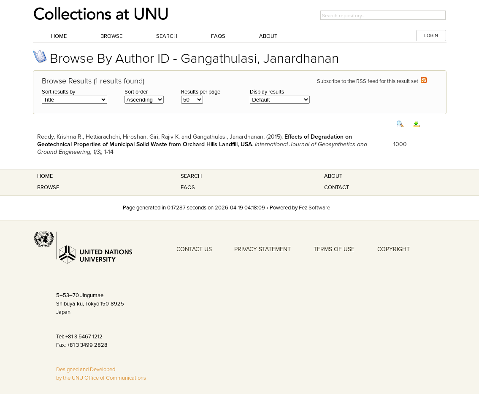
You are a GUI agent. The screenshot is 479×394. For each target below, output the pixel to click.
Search (166, 36)
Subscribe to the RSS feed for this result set (372, 81)
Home (59, 36)
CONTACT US (194, 249)
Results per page (200, 91)
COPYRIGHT (393, 249)
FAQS (188, 187)
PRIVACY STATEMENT (262, 249)
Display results (267, 91)
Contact (336, 187)
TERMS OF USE (334, 249)
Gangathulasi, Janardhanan (228, 136)
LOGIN (431, 35)
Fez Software (314, 207)
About (268, 36)
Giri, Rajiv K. (164, 136)
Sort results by (58, 91)
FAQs (218, 36)
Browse (111, 36)
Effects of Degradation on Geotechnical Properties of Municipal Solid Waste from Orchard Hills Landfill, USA (194, 140)
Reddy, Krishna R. (60, 136)
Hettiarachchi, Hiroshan (116, 136)
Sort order (136, 91)
